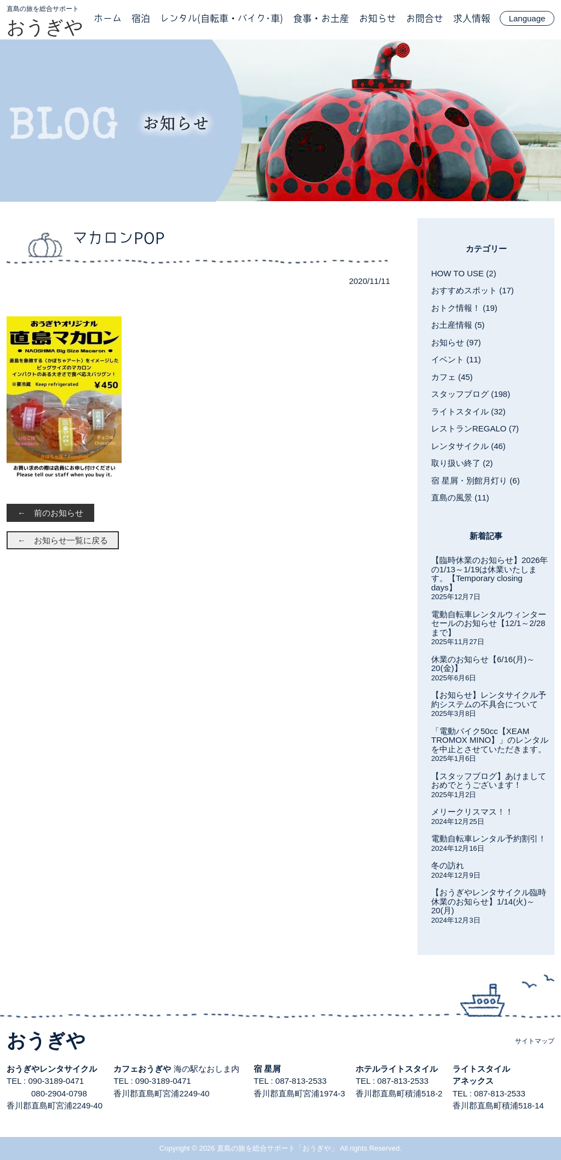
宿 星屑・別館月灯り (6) (475, 480)
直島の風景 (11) (460, 497)
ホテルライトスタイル (397, 1068)
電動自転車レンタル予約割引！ (488, 838)
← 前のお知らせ (50, 513)
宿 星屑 (267, 1068)
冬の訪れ (447, 865)
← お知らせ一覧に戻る (63, 540)
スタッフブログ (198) (470, 394)
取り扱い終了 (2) (462, 463)
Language (527, 18)
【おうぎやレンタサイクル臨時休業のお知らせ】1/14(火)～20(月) (488, 901)
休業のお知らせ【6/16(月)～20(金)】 (483, 664)
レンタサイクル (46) (468, 446)
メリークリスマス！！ (472, 811)
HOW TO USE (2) (463, 273)
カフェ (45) (452, 377)
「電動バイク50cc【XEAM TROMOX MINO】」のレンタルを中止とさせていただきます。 (489, 740)
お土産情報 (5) (458, 324)
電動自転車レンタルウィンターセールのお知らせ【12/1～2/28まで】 (488, 623)
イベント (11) (456, 359)
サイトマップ (534, 1041)
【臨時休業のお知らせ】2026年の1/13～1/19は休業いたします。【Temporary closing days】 (489, 573)
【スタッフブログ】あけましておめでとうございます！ (488, 780)
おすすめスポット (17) (472, 290)
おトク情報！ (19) (464, 307)
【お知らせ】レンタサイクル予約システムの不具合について (488, 699)
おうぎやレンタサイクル (52, 1068)
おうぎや (45, 26)
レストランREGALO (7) (475, 428)
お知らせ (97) (456, 342)
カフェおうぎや (142, 1068)
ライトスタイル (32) (468, 411)
